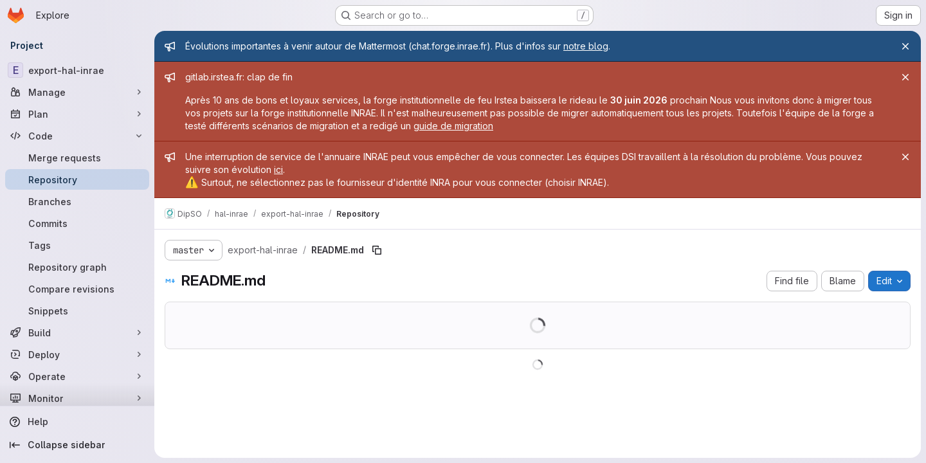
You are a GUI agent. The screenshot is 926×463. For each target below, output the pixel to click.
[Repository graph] (77, 267)
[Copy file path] (377, 250)
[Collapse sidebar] (77, 445)
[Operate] (77, 376)
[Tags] (77, 245)
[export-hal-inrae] (77, 70)
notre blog (585, 46)
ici (278, 169)
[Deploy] (77, 354)
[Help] (77, 422)
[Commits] (77, 223)
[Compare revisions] (77, 288)
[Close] (905, 46)
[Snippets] (77, 310)
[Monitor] (77, 398)
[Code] (77, 135)
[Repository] (77, 179)
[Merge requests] (77, 157)
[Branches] (77, 201)
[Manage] (77, 92)
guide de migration (453, 125)
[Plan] (77, 114)
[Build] (77, 332)
